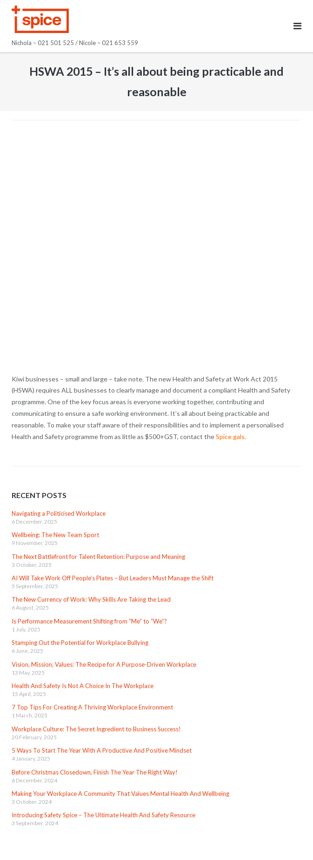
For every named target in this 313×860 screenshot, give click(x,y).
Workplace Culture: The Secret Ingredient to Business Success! (96, 729)
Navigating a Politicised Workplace (59, 513)
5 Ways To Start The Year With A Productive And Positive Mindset (102, 750)
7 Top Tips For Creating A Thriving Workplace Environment (92, 707)
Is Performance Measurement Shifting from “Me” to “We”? (89, 621)
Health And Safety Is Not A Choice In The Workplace (82, 685)
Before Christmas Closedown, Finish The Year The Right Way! (95, 772)
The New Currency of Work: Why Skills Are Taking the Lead (91, 599)
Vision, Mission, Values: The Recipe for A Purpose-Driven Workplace (104, 664)
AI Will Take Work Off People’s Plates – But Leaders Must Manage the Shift (112, 578)
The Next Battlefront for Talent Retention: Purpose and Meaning (98, 556)
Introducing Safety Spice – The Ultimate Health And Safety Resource (103, 815)
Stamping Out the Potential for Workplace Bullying (80, 642)
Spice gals (230, 436)
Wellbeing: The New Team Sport (55, 534)
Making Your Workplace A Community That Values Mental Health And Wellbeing (120, 793)
